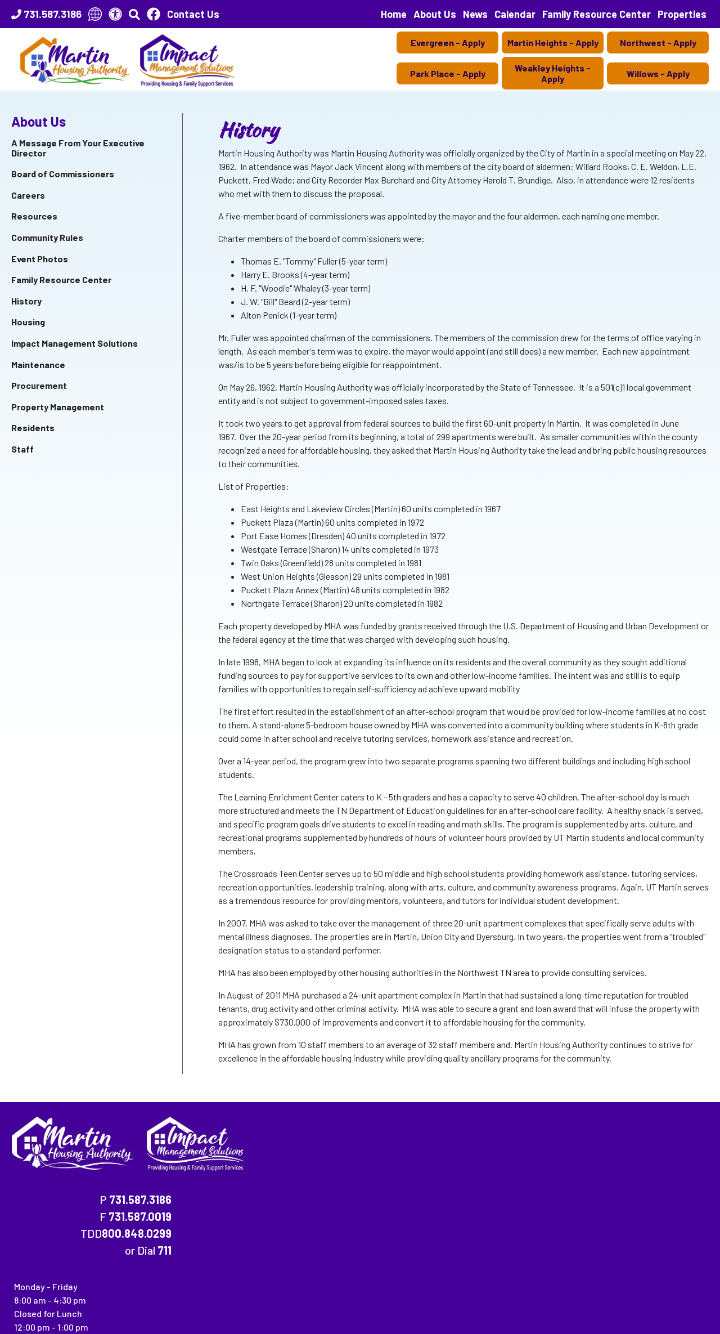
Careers (28, 195)
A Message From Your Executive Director (78, 147)
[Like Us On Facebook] (153, 14)
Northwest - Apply (658, 42)
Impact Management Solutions (74, 343)
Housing (28, 321)
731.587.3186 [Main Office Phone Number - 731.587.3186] (551, 1127)
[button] (134, 14)
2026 (25, 1306)
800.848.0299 (547, 1161)
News (475, 14)
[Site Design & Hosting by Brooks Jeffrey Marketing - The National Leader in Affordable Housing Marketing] (646, 1308)
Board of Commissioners (62, 173)
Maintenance (38, 364)
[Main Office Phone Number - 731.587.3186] (46, 14)
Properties (682, 14)
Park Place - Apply (447, 73)
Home (394, 14)
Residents (33, 427)
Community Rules (47, 237)
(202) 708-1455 (221, 1262)
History (26, 301)
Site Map (165, 1306)
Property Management (57, 406)
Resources (34, 216)
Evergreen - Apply (448, 42)
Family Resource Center (596, 14)
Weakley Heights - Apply (553, 73)
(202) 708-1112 (145, 1262)
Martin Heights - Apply (552, 42)
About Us (434, 14)
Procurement (39, 385)
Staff (22, 449)
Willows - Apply (658, 73)
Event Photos (39, 258)
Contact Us (193, 14)
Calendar (515, 14)
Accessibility (220, 1306)
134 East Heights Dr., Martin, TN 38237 (80, 1317)
